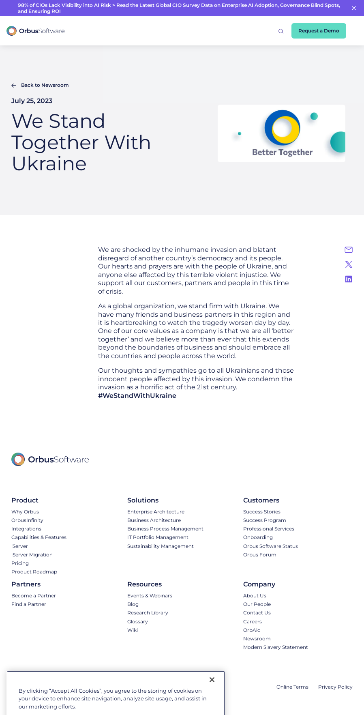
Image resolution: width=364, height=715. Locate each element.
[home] (35, 31)
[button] (281, 31)
